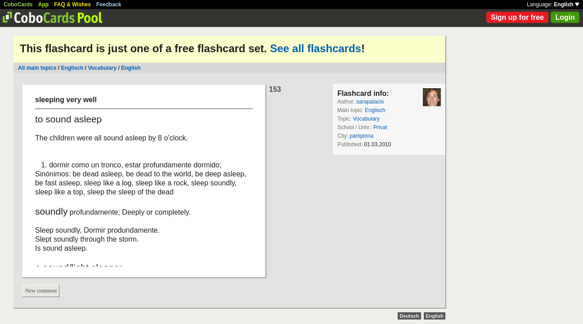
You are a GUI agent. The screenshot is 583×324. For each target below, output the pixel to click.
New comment (41, 291)
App (43, 4)
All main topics (37, 68)
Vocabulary (102, 68)
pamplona (361, 136)
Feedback (108, 4)
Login (565, 17)
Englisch (72, 68)
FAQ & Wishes (72, 4)
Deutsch (409, 316)
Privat (380, 127)
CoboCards (18, 4)
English (566, 4)
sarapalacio (370, 102)
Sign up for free (517, 17)
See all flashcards (315, 48)
